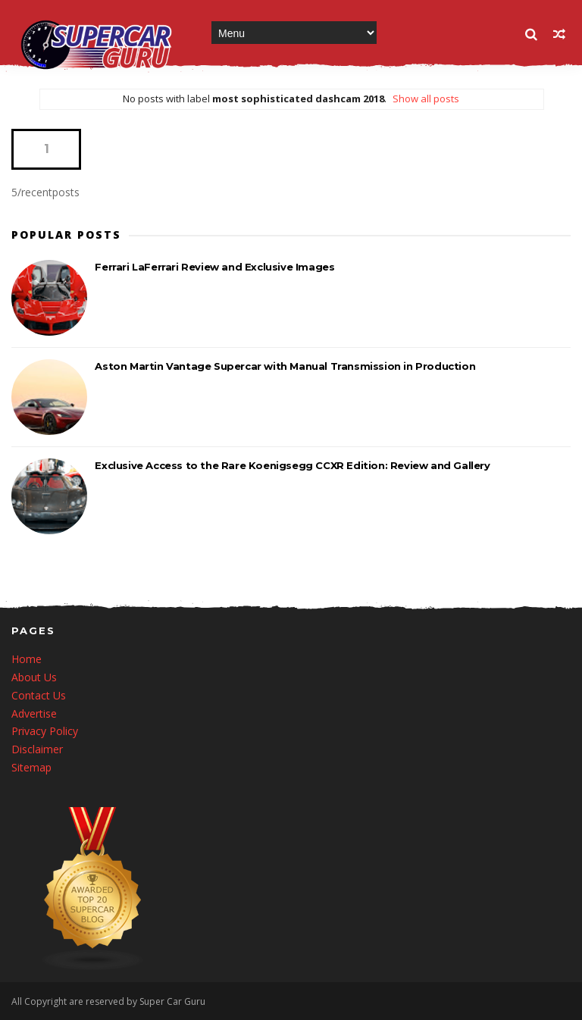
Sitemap (31, 767)
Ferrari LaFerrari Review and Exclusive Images (214, 267)
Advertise (34, 713)
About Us (34, 677)
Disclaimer (37, 749)
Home (26, 659)
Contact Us (38, 695)
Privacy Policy (44, 731)
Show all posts (426, 98)
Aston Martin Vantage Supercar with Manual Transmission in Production (285, 366)
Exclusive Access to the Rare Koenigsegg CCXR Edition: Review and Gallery (292, 465)
